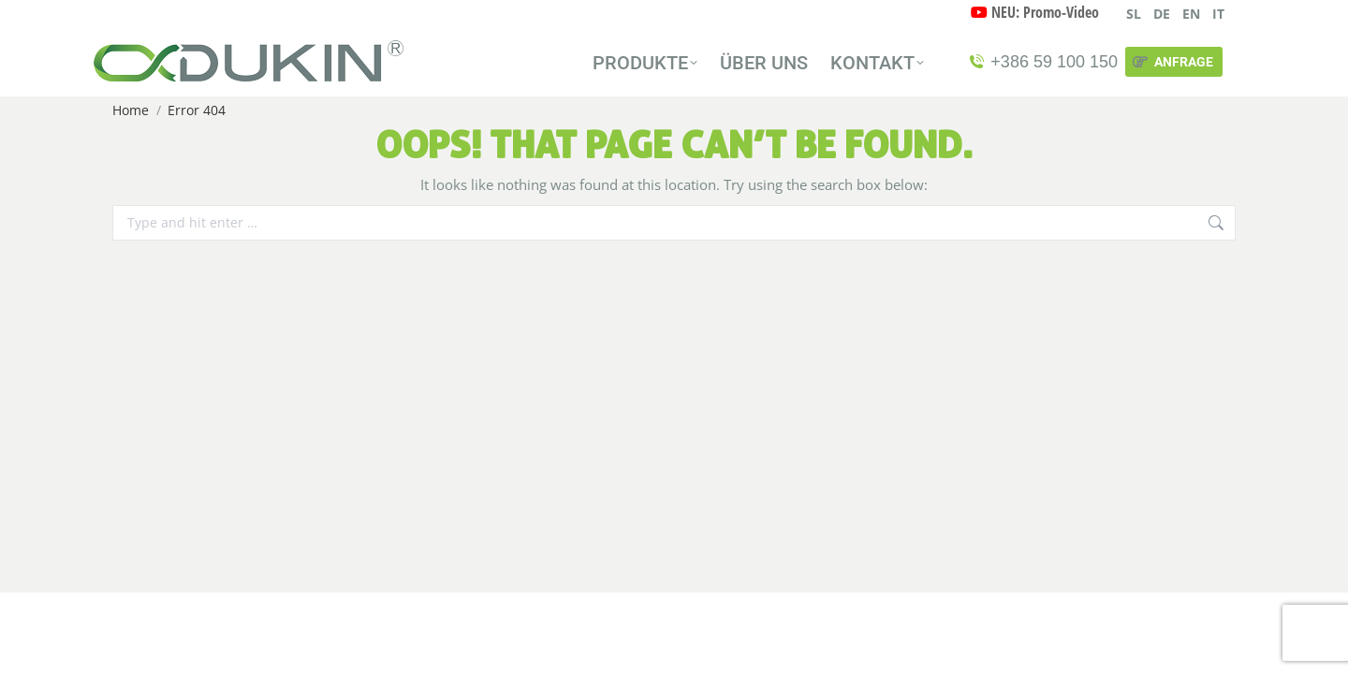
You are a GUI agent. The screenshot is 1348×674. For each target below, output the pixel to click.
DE (1161, 13)
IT (1218, 13)
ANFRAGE (1172, 61)
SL (1133, 13)
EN (1191, 13)
